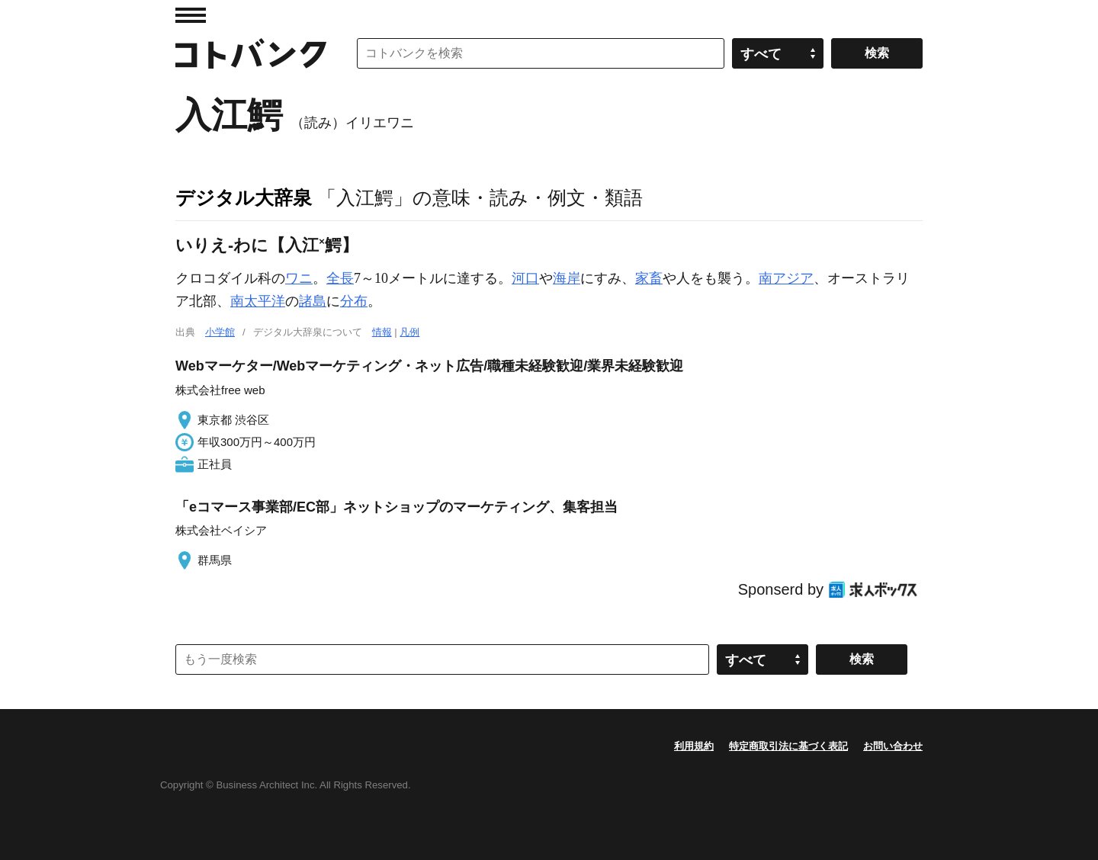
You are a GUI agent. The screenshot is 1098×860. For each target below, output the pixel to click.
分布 (354, 301)
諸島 (312, 301)
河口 (525, 278)
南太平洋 (257, 301)
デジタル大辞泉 (243, 197)
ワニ (299, 278)
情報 (382, 332)
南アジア (786, 278)
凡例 (409, 332)
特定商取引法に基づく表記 (788, 746)
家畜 (649, 278)
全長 (340, 278)
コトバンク (250, 53)
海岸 (566, 278)
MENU (190, 15)
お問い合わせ (893, 746)
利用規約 (694, 746)
